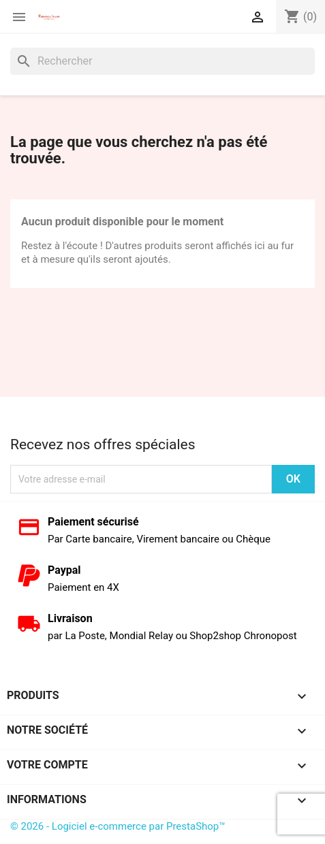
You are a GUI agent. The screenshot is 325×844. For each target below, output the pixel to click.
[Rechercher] (162, 61)
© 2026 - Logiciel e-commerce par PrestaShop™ (118, 826)
